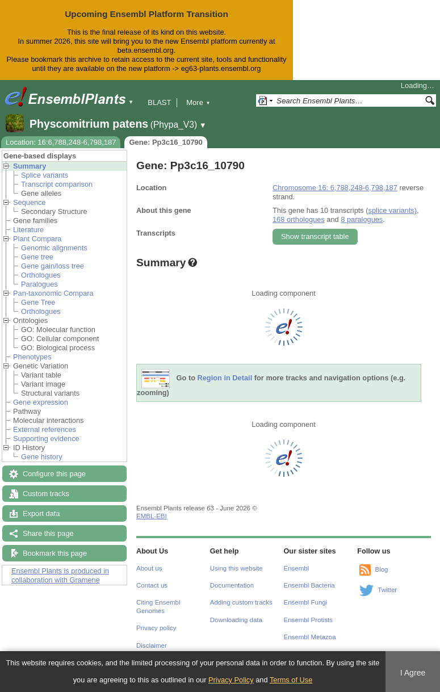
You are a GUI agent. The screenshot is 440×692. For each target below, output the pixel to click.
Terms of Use (291, 680)
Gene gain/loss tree (52, 266)
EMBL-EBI (151, 516)
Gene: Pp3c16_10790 (165, 142)
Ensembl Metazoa (310, 637)
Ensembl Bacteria (309, 585)
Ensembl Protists (308, 619)
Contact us (151, 585)
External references (44, 429)
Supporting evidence (46, 438)
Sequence (29, 202)
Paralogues (39, 284)
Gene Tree (38, 302)
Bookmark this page (55, 553)
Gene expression (40, 402)
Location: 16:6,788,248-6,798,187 (61, 142)
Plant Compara (37, 238)
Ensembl (296, 568)
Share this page (48, 533)
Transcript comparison (57, 184)
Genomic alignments (54, 248)
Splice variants (44, 175)
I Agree (413, 672)
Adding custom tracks (241, 602)
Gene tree (37, 257)
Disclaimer (151, 645)
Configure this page (54, 473)
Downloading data (236, 619)
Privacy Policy (231, 680)
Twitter (387, 589)
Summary (29, 166)
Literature (28, 229)
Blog (381, 569)
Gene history (41, 456)
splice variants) (392, 210)
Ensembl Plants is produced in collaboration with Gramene (60, 575)
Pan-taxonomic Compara (53, 293)
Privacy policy (156, 627)
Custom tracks (46, 493)
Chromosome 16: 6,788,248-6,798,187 (335, 187)
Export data (41, 513)
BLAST (159, 102)
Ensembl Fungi (306, 602)
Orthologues (41, 275)
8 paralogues (362, 219)
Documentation (232, 585)
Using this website (236, 568)
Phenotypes (32, 357)
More (198, 102)
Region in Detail (225, 378)
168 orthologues (299, 219)
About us (149, 568)
